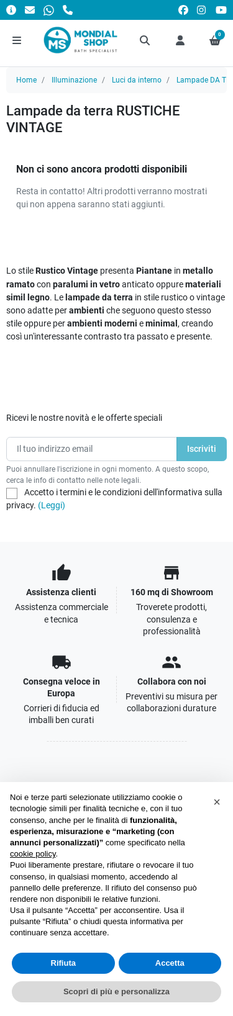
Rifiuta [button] (63, 963)
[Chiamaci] (68, 9)
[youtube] (221, 9)
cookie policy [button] (32, 853)
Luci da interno (137, 80)
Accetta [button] (170, 963)
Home (26, 80)
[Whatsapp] (48, 9)
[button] (145, 40)
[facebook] (183, 9)
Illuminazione (74, 80)
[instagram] (202, 9)
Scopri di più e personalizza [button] (116, 991)
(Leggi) (51, 505)
